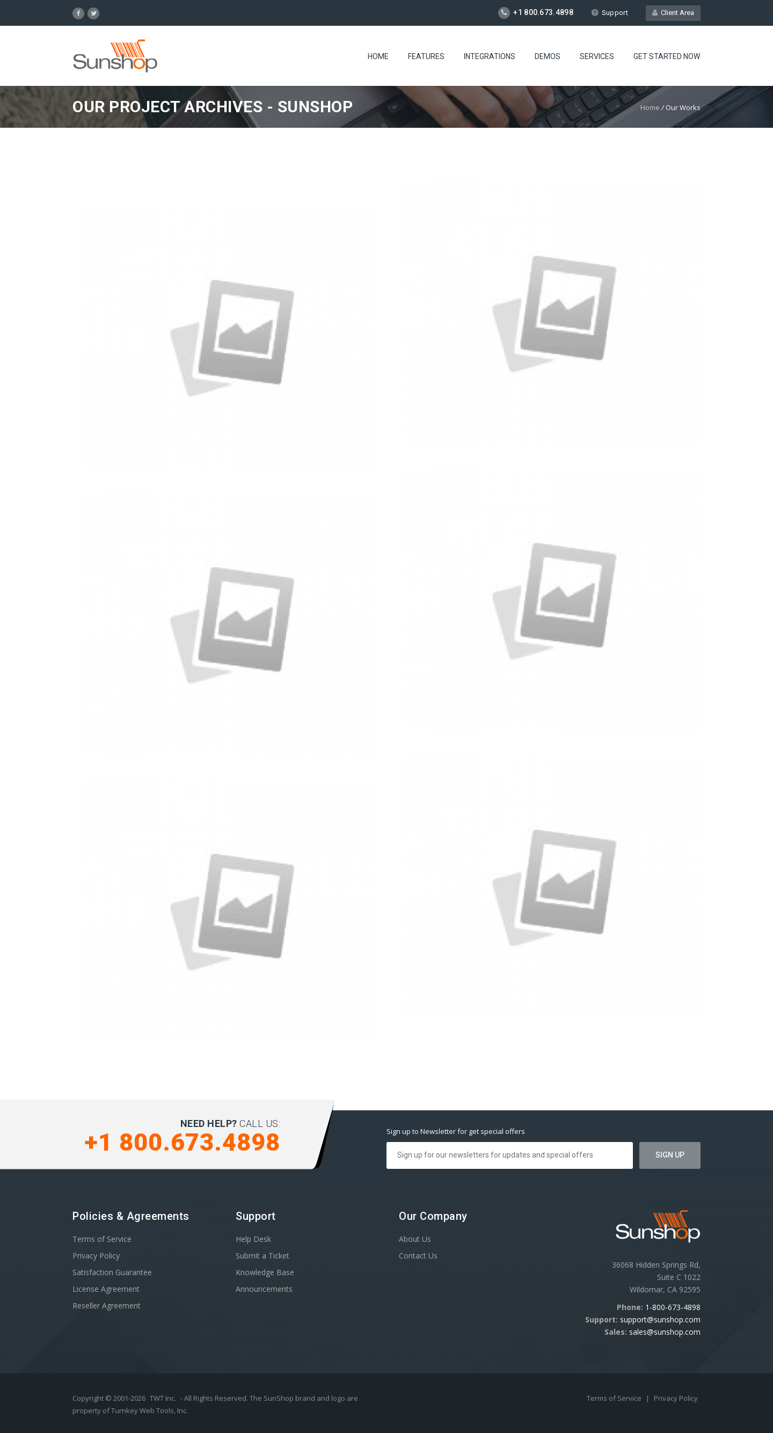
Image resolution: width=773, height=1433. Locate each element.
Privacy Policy (96, 1255)
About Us (415, 1239)
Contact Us (418, 1255)
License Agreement (106, 1289)
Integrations (489, 56)
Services (597, 56)
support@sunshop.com (660, 1319)
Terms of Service (102, 1239)
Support (609, 13)
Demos (547, 56)
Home (378, 56)
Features (426, 56)
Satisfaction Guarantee (112, 1272)
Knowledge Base (265, 1272)
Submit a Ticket (262, 1255)
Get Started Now (666, 56)
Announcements (264, 1289)
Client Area (673, 13)
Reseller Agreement (106, 1305)
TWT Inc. (163, 1398)
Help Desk (253, 1239)
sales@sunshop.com (665, 1332)
